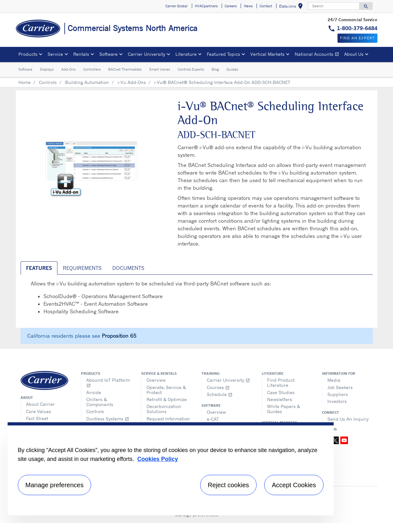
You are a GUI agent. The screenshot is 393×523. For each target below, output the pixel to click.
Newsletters (279, 399)
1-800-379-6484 (357, 28)
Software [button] (108, 54)
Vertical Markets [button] (267, 54)
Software (25, 69)
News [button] (248, 6)
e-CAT (213, 419)
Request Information (168, 418)
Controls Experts (191, 69)
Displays (47, 69)
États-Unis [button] (292, 7)
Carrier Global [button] (176, 6)
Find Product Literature (281, 382)
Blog (215, 69)
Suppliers (337, 394)
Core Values (38, 411)
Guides (232, 69)
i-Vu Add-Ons (132, 82)
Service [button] (55, 54)
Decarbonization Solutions (164, 409)
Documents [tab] (128, 268)
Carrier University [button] (146, 54)
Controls (48, 82)
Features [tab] (39, 268)
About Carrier (40, 404)
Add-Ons (68, 69)
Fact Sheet (37, 418)
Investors (337, 401)
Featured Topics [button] (223, 54)
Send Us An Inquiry (348, 419)
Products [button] (27, 54)
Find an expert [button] (357, 38)
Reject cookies (228, 485)
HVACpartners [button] (206, 6)
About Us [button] (354, 54)
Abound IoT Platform (108, 382)
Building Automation (87, 82)
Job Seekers (340, 387)
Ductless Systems (107, 418)
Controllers (92, 69)
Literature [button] (186, 54)
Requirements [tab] (82, 268)
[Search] (333, 6)
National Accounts (318, 55)
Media (333, 380)
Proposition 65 (119, 336)
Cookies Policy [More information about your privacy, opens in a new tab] (157, 459)
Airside (93, 392)
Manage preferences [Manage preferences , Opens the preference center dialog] (54, 485)
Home (24, 82)
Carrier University (228, 380)
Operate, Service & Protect (166, 390)
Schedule (220, 394)
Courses (218, 387)
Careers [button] (231, 6)
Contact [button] (265, 6)
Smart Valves (159, 69)
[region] (171, 468)
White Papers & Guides (283, 409)
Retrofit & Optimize (167, 399)
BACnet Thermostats (124, 69)
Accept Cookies (294, 485)
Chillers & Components (99, 402)
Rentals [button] (81, 54)
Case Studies (281, 392)
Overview (156, 380)
